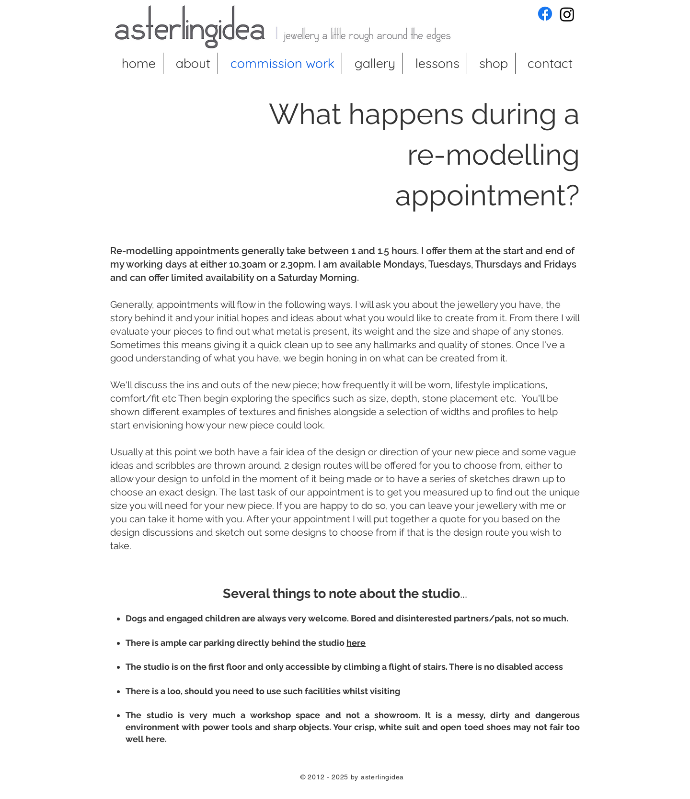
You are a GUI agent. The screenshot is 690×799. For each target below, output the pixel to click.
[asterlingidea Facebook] (545, 13)
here (356, 643)
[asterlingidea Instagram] (567, 14)
